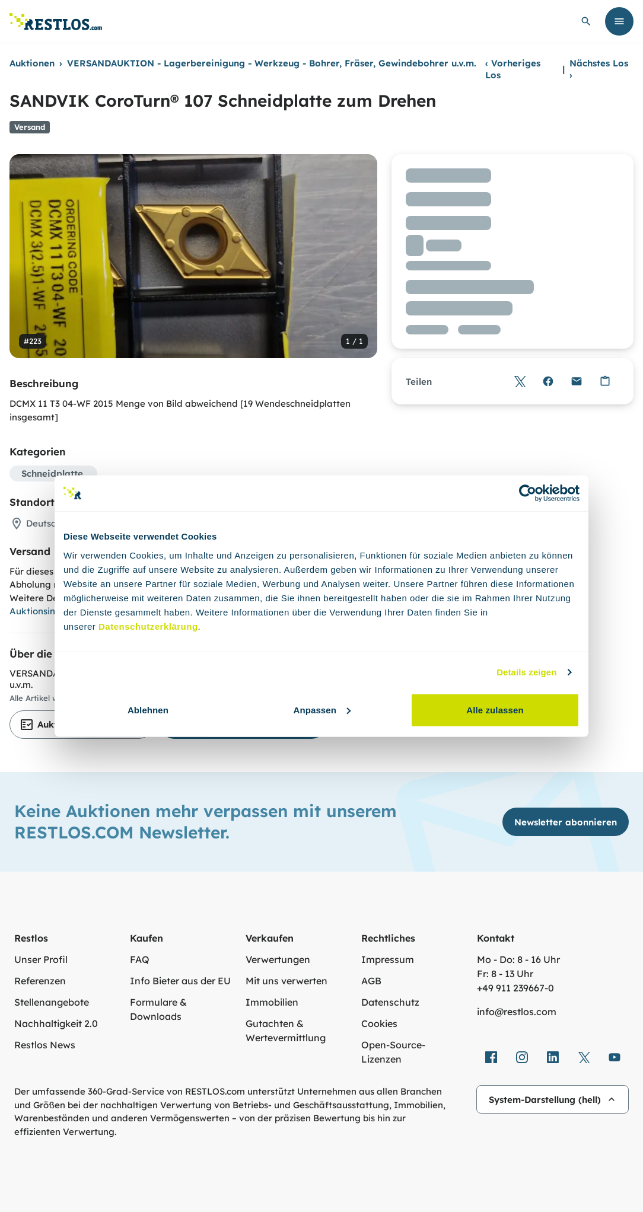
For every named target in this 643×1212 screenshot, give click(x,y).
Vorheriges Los (512, 69)
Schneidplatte (52, 473)
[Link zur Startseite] (55, 21)
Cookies (379, 1023)
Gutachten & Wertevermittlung (286, 1031)
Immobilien (272, 1002)
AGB (371, 981)
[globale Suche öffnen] (586, 21)
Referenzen (40, 981)
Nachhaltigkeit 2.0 (56, 1023)
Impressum (387, 959)
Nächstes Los (598, 69)
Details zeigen (526, 672)
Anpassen (322, 709)
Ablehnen (148, 709)
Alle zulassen (494, 709)
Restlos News (44, 1045)
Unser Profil (41, 959)
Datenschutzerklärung (148, 626)
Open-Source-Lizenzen (393, 1052)
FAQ (139, 959)
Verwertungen (278, 959)
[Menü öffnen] (619, 21)
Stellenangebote (51, 1002)
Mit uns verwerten (286, 981)
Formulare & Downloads (158, 1009)
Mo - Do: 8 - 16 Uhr (518, 959)
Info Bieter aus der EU (180, 981)
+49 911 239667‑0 (515, 988)
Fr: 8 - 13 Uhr (505, 974)
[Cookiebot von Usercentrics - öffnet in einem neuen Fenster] (528, 493)
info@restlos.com (516, 1012)
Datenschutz (390, 1002)
